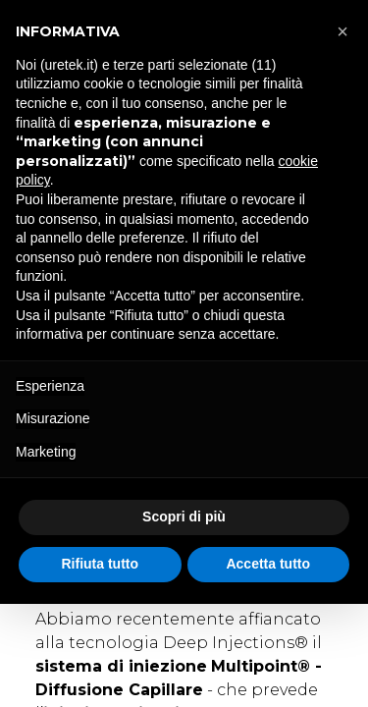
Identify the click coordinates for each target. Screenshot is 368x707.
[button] (342, 31)
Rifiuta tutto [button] (99, 563)
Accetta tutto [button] (268, 563)
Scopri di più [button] (184, 516)
